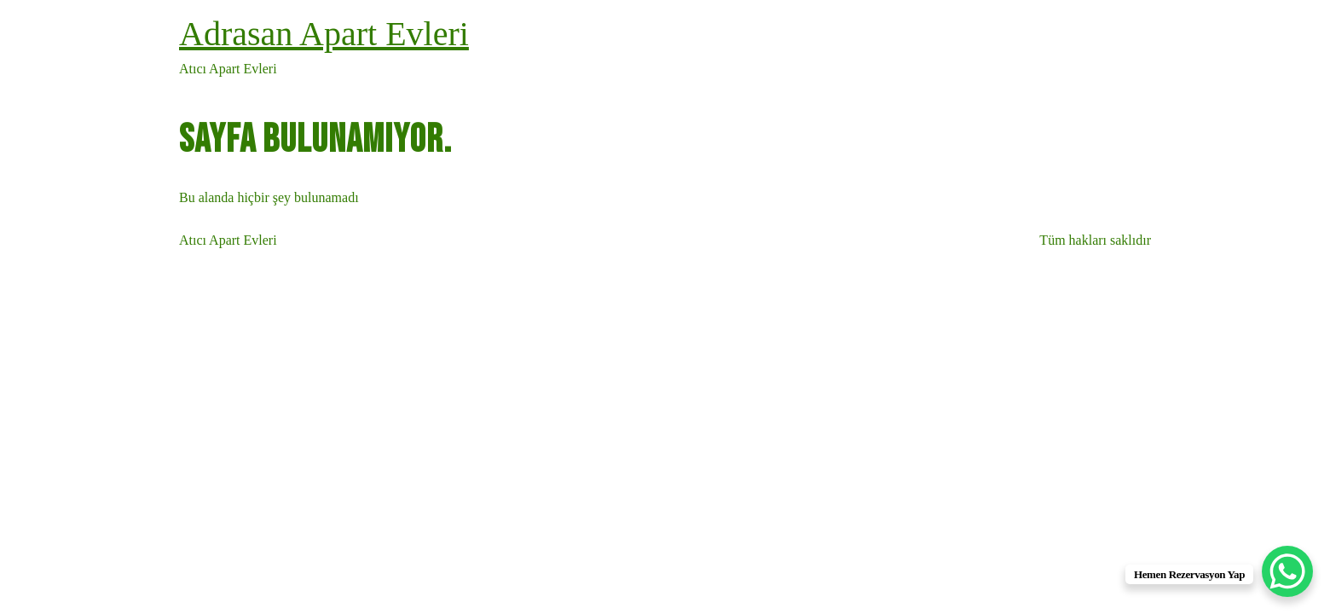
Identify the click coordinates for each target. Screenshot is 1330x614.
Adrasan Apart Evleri (324, 33)
